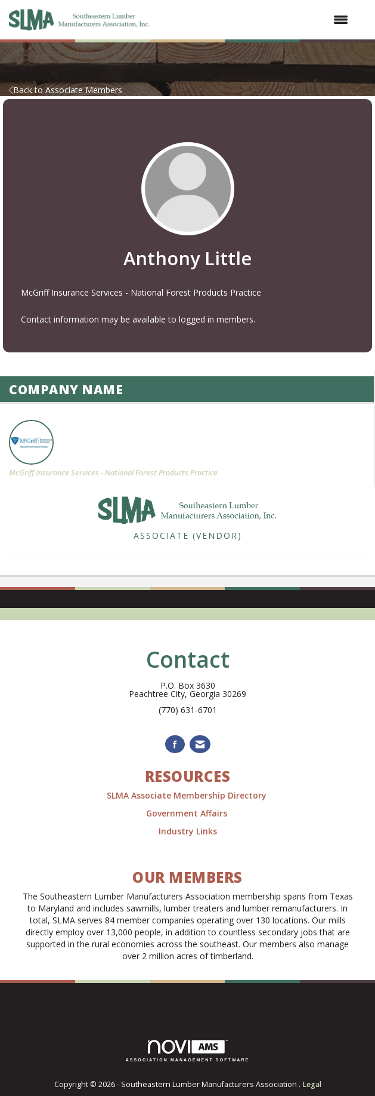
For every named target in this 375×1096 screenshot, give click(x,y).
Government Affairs (188, 813)
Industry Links (188, 831)
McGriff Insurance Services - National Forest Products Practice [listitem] (113, 449)
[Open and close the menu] (256, 20)
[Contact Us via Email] (200, 744)
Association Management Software (188, 1051)
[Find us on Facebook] (175, 744)
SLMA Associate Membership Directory (188, 795)
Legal (311, 1084)
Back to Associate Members (65, 90)
